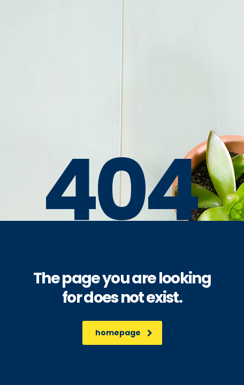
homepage (123, 332)
